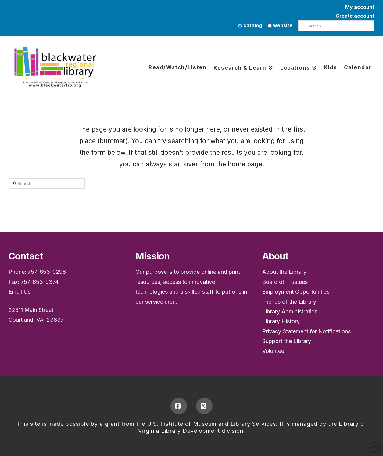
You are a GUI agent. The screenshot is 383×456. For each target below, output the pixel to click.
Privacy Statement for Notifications (306, 331)
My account (359, 7)
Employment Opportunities (295, 291)
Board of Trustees (285, 282)
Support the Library (286, 341)
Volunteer (274, 351)
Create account (355, 16)
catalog (250, 25)
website (280, 25)
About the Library (284, 272)
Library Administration (290, 311)
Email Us (19, 291)
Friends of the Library (289, 302)
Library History (281, 321)
